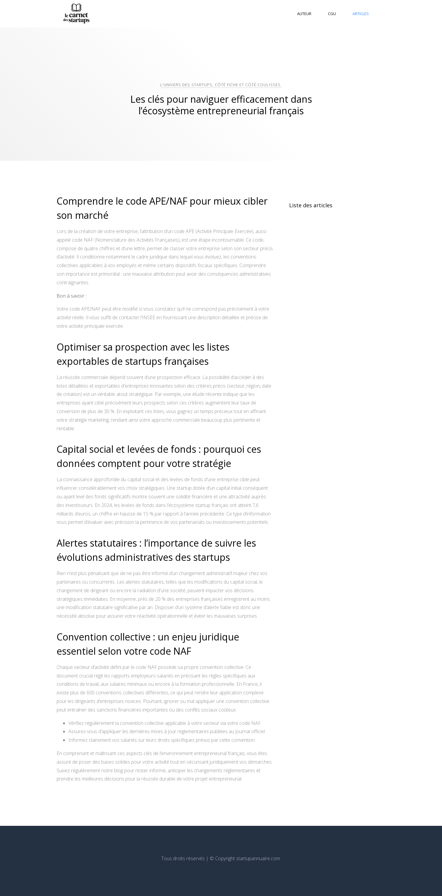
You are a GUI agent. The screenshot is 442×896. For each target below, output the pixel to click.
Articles (361, 13)
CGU (332, 13)
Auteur (304, 13)
